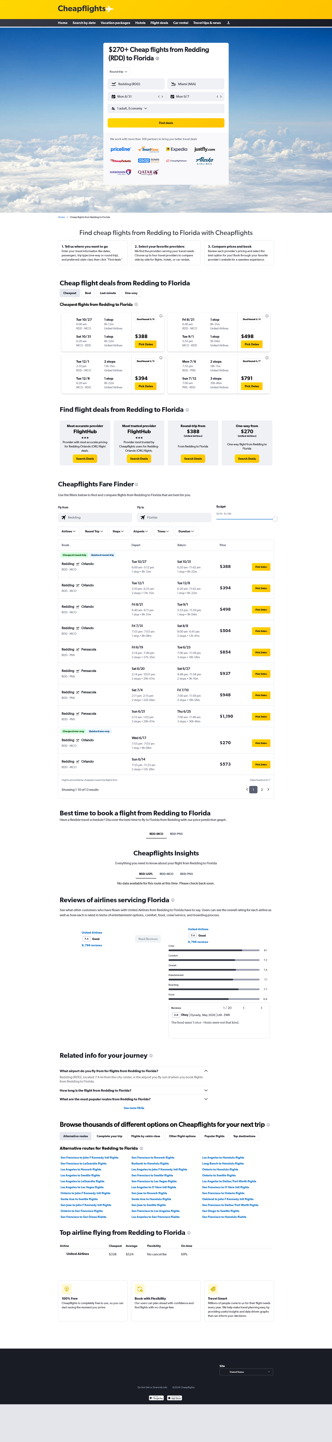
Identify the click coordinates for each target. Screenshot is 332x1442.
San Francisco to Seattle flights (152, 1175)
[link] (85, 458)
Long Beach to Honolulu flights (223, 1163)
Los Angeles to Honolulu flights (223, 1157)
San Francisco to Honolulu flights (224, 1217)
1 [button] (253, 790)
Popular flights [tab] (214, 1136)
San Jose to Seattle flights (148, 1205)
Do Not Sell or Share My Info (152, 1387)
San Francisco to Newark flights (152, 1157)
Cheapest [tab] (69, 293)
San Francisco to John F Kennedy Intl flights (89, 1157)
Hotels (140, 23)
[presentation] (157, 58)
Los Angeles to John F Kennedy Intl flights (159, 1169)
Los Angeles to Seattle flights (80, 1175)
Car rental (180, 23)
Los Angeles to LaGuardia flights (82, 1181)
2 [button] (262, 790)
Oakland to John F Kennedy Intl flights (227, 1199)
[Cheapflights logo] (81, 9)
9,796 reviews (92, 945)
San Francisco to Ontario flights (223, 1193)
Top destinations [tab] (244, 1136)
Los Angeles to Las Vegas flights (82, 1187)
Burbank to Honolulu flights (150, 1163)
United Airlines (92, 932)
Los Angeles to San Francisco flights (155, 1217)
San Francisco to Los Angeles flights (155, 1211)
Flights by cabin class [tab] (145, 1136)
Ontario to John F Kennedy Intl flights (85, 1193)
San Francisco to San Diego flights (83, 1217)
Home (63, 23)
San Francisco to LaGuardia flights (84, 1163)
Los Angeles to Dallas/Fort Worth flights (229, 1181)
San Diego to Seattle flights (220, 1211)
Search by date (84, 23)
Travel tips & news (207, 23)
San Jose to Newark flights (149, 1193)
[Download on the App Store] (174, 1398)
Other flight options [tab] (182, 1136)
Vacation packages (115, 23)
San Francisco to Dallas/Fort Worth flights (230, 1205)
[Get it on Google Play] (156, 1398)
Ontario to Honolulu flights (220, 1169)
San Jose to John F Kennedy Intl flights (86, 1205)
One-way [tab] (131, 293)
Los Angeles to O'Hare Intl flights (153, 1187)
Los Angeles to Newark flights (81, 1169)
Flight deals (159, 23)
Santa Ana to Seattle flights (79, 1199)
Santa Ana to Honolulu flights (151, 1199)
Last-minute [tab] (108, 293)
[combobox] (119, 71)
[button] (134, 96)
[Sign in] (228, 23)
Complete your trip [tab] (109, 1136)
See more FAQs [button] (134, 1108)
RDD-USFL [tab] (146, 874)
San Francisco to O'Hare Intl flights (225, 1187)
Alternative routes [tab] (75, 1136)
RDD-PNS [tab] (176, 833)
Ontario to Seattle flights (219, 1175)
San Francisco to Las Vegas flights (154, 1181)
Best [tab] (88, 293)
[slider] (275, 519)
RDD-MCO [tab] (156, 833)
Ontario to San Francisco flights (82, 1211)
